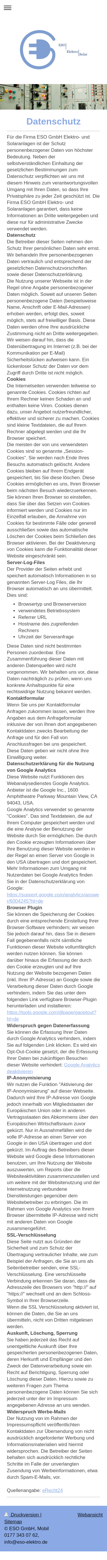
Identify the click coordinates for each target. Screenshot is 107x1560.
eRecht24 (52, 1490)
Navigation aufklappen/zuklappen (53, 7)
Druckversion (22, 1515)
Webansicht (90, 1515)
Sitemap (13, 1521)
